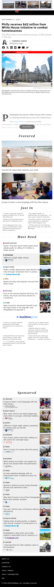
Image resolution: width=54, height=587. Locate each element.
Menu (50, 12)
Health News (9, 267)
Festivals (8, 291)
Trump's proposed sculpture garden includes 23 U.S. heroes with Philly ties (13, 215)
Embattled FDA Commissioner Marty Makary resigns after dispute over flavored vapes (13, 337)
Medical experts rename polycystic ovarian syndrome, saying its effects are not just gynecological (38, 330)
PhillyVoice (5, 12)
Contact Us (6, 566)
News (16, 12)
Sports (7, 423)
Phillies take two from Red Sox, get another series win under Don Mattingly (39, 226)
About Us (5, 559)
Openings (8, 435)
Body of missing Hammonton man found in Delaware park (13, 220)
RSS (3, 578)
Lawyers (8, 542)
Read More (27, 127)
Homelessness (22, 52)
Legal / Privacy (8, 570)
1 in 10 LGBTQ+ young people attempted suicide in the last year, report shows (14, 343)
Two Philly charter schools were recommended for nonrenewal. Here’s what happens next (39, 221)
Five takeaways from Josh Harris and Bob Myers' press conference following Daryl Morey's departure (12, 227)
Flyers (7, 303)
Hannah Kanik (19, 41)
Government (10, 52)
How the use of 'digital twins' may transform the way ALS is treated (38, 324)
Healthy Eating (10, 518)
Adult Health (10, 411)
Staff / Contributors (10, 574)
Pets (6, 279)
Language (8, 399)
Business (8, 459)
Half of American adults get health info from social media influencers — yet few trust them (39, 337)
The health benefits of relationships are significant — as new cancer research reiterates (39, 215)
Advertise (5, 563)
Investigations (11, 243)
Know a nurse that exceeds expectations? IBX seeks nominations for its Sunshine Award (13, 325)
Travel (7, 447)
